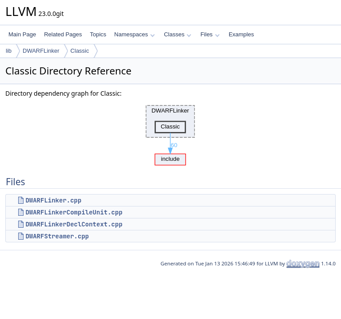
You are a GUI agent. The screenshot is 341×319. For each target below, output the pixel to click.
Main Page (22, 34)
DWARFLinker (41, 50)
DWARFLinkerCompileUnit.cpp (73, 212)
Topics (98, 34)
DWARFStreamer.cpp (57, 236)
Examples (241, 34)
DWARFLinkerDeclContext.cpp (73, 224)
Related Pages (63, 34)
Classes (177, 34)
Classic (80, 50)
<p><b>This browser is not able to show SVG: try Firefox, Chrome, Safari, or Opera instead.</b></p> (170, 132)
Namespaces (134, 34)
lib (9, 50)
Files (209, 34)
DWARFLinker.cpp (53, 200)
